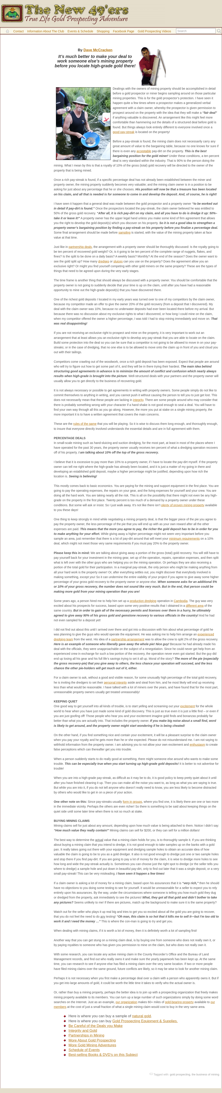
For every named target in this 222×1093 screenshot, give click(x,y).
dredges (103, 261)
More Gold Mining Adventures (92, 1045)
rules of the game (84, 423)
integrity (138, 400)
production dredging (143, 601)
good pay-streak (123, 132)
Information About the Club (45, 31)
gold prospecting (180, 1074)
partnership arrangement (127, 639)
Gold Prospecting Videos (154, 31)
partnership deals (80, 247)
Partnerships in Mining (86, 1035)
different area (195, 605)
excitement (187, 706)
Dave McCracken (98, 50)
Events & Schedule (80, 31)
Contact (18, 31)
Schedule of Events (84, 1050)
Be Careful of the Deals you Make (96, 1026)
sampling (124, 232)
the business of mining (205, 1074)
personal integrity (115, 682)
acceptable (144, 151)
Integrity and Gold (83, 1031)
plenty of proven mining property (182, 505)
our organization (126, 1002)
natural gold (141, 1016)
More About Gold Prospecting (92, 1040)
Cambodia (181, 601)
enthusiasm (197, 744)
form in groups (132, 801)
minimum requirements (184, 538)
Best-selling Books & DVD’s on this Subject (103, 1055)
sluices (118, 261)
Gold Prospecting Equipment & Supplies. (145, 1021)
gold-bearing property (179, 1002)
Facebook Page (123, 31)
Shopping (103, 31)
